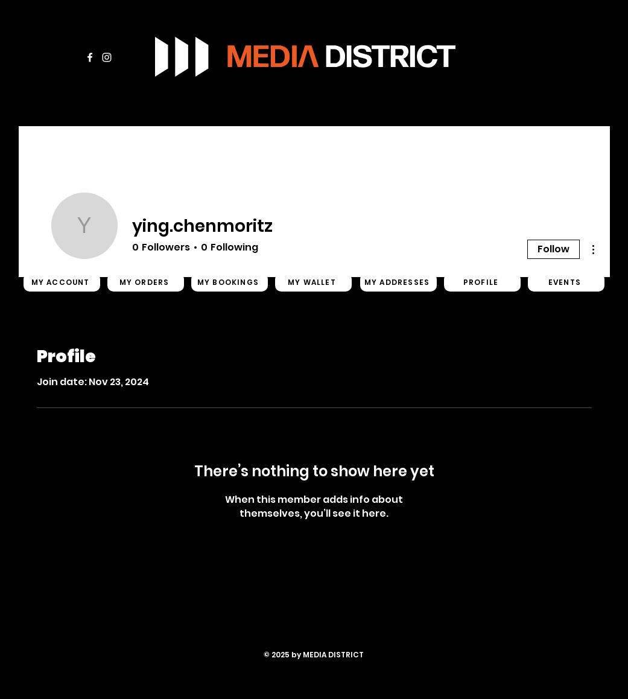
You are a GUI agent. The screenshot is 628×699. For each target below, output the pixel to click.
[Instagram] (107, 57)
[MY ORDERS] (145, 282)
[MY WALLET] (313, 282)
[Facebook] (90, 57)
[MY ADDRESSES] (398, 282)
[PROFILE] (482, 282)
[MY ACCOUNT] (62, 282)
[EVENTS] (566, 282)
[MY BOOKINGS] (229, 282)
